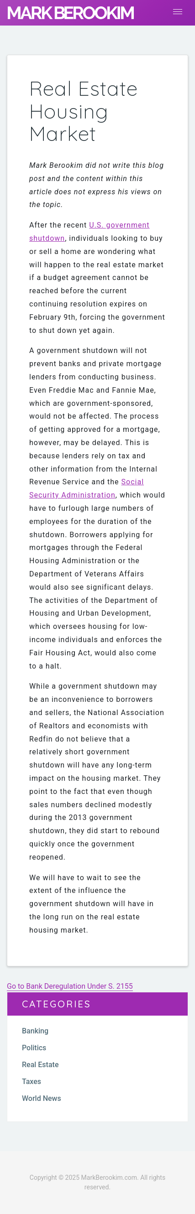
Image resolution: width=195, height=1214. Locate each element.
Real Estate (40, 1064)
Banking (35, 1031)
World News (41, 1098)
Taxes (31, 1081)
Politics (34, 1047)
